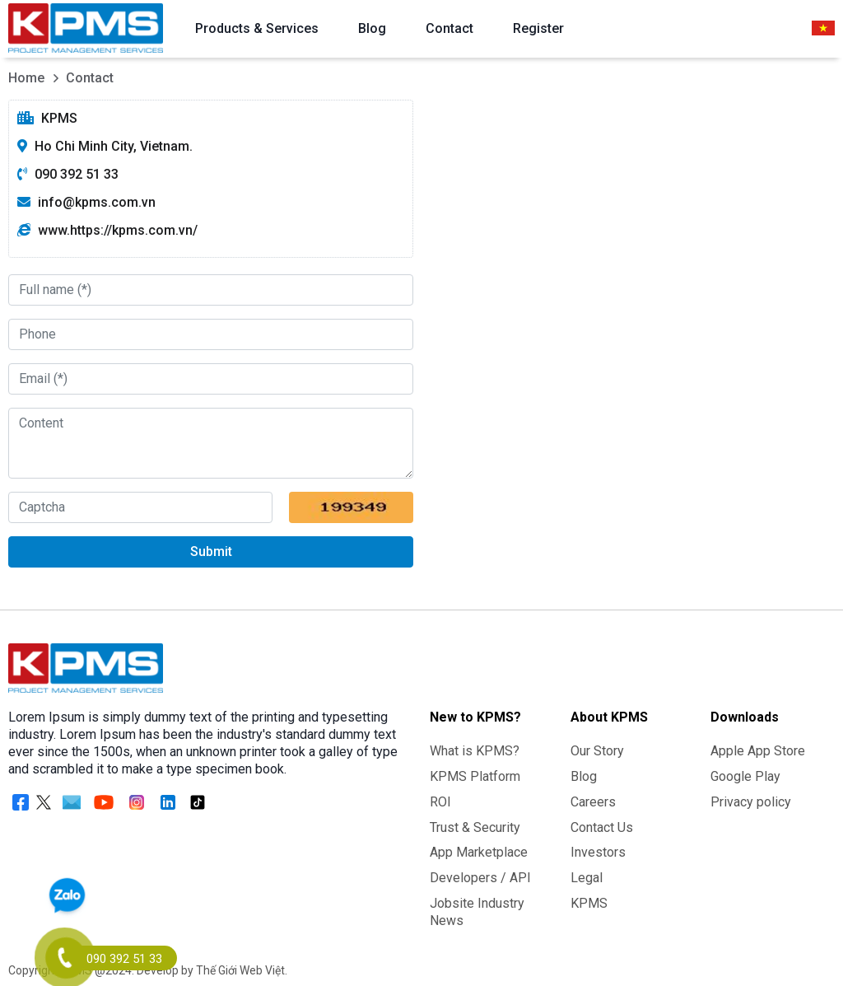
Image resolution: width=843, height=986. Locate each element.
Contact (449, 28)
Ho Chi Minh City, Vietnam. (114, 146)
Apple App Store (757, 751)
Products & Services (257, 28)
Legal (587, 878)
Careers (593, 802)
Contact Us (602, 827)
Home (26, 78)
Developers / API (480, 878)
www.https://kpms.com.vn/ (118, 230)
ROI (440, 802)
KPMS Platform (475, 776)
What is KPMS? (474, 751)
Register (538, 28)
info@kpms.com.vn (97, 202)
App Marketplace (479, 852)
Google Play (745, 776)
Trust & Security (475, 827)
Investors (598, 852)
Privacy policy (750, 802)
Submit (211, 551)
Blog (372, 28)
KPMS (589, 903)
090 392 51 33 (77, 174)
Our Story (597, 751)
